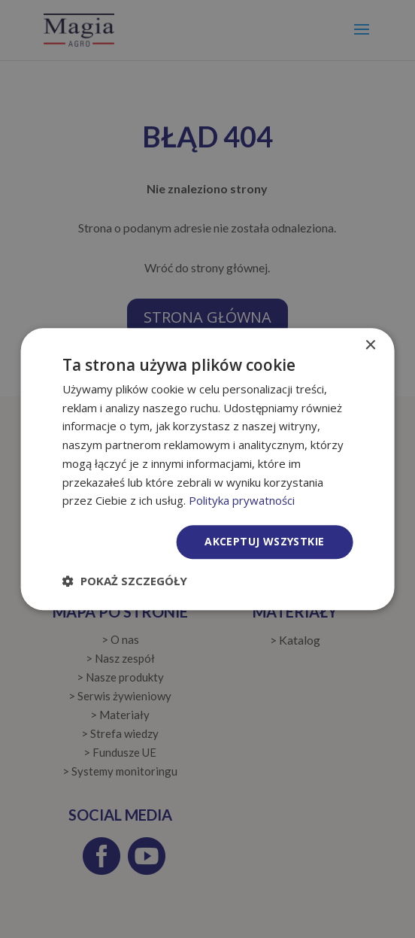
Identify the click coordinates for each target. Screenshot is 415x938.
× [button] (369, 345)
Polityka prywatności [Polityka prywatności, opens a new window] (242, 500)
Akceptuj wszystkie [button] (264, 541)
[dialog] (208, 469)
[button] (124, 580)
